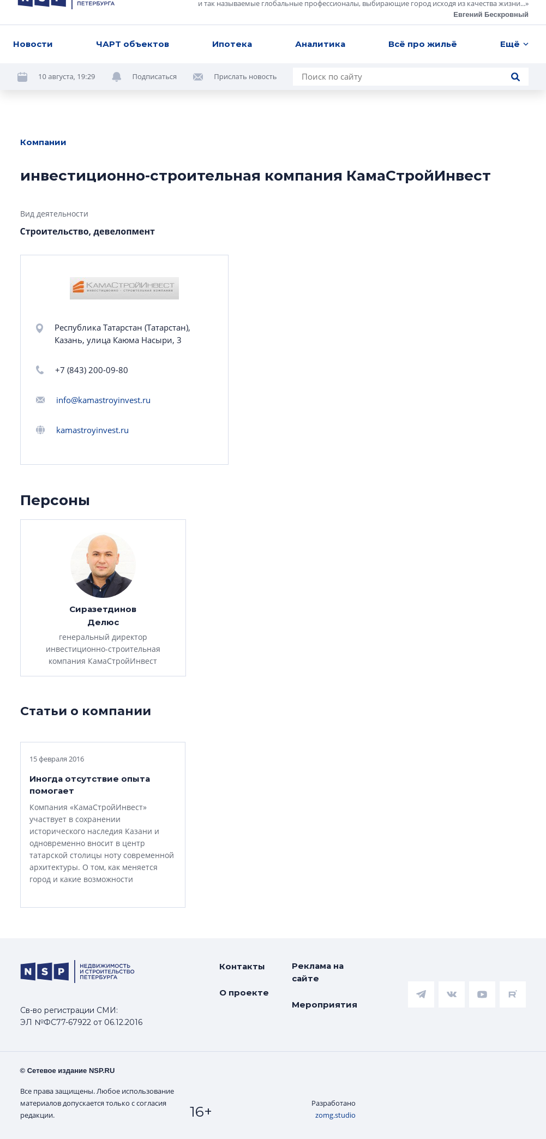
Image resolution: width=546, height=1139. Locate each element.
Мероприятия (324, 1004)
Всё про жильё (422, 17)
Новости (33, 17)
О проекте (244, 992)
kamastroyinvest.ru (92, 429)
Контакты (242, 966)
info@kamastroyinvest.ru (103, 399)
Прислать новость (245, 50)
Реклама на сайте (318, 972)
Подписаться (155, 50)
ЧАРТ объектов (132, 17)
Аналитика (320, 17)
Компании (43, 142)
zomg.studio (335, 1115)
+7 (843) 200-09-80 (91, 369)
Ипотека (232, 17)
